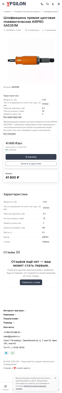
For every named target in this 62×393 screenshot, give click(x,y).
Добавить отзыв (13, 30)
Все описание (10, 134)
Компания (9, 315)
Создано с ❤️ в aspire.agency (17, 368)
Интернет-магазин (14, 311)
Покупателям (11, 319)
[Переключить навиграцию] (3, 4)
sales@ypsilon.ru (12, 336)
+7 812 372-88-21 (12, 332)
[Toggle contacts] (42, 4)
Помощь (8, 323)
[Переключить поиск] (47, 4)
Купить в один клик (31, 163)
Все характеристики (13, 117)
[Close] (55, 378)
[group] (31, 60)
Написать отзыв (31, 282)
